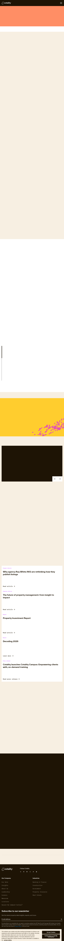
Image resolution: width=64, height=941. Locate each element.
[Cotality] (6, 3)
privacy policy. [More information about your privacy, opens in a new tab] (8, 940)
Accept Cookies (51, 932)
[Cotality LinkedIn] (27, 872)
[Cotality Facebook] (23, 872)
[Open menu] (61, 3)
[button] (55, 479)
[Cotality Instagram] (20, 872)
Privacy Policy (18, 926)
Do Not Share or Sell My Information (51, 936)
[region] (31, 935)
